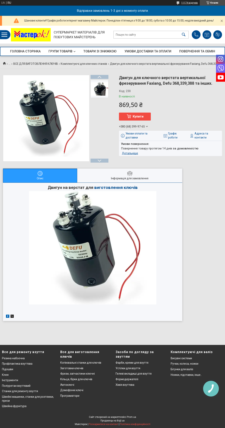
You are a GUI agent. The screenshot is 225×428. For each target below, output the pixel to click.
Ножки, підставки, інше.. (186, 374)
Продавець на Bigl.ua (112, 420)
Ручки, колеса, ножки (184, 363)
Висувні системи (181, 358)
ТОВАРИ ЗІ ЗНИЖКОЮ (100, 51)
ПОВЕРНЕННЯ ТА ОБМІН (197, 51)
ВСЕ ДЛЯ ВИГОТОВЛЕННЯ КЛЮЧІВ (35, 63)
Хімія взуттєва (125, 384)
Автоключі (67, 384)
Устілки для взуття (128, 368)
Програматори (69, 395)
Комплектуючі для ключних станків (84, 63)
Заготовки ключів (71, 368)
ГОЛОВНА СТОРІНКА (25, 51)
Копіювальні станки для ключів (80, 362)
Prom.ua (131, 417)
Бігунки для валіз (182, 369)
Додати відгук (217, 34)
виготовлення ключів (116, 187)
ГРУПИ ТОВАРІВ (60, 51)
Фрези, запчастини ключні (77, 373)
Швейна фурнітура (14, 406)
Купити (138, 116)
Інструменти (10, 380)
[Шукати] (183, 34)
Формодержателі (127, 379)
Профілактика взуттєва (17, 363)
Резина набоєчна (13, 358)
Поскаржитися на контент (103, 424)
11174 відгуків (189, 2)
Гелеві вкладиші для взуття (134, 373)
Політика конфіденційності (135, 424)
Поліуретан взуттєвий (16, 385)
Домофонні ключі (71, 390)
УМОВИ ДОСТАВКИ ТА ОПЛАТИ (148, 51)
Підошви (7, 369)
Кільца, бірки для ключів (76, 379)
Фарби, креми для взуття (132, 362)
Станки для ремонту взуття (20, 391)
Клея (5, 374)
